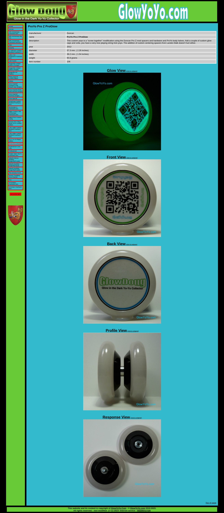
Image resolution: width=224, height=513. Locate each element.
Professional (12, 151)
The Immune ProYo (15, 172)
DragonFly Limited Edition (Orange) (14, 64)
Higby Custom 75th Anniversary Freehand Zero (15, 113)
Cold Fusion (12, 61)
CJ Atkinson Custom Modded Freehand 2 (15, 51)
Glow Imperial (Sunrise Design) (14, 94)
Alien (10, 45)
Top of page (210, 503)
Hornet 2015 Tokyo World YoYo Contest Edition (15, 123)
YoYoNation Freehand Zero (13, 183)
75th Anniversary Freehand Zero (14, 32)
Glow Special (13, 98)
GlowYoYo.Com (118, 508)
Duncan (11, 29)
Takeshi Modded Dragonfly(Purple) (14, 169)
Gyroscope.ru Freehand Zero (13, 107)
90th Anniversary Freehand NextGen (15, 41)
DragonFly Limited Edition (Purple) (14, 68)
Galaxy (11, 81)
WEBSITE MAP (15, 194)
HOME (11, 26)
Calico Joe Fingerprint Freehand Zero (15, 56)
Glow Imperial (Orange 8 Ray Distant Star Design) (15, 85)
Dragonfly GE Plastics (13, 73)
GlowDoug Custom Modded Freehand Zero (15, 102)
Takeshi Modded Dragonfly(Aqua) (14, 164)
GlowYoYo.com (137, 508)
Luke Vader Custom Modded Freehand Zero (15, 129)
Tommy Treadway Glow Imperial (14, 176)
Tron (10, 180)
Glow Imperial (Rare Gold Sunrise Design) (15, 90)
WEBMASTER (144, 510)
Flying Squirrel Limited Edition (13, 77)
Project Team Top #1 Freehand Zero (15, 154)
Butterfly (11, 48)
